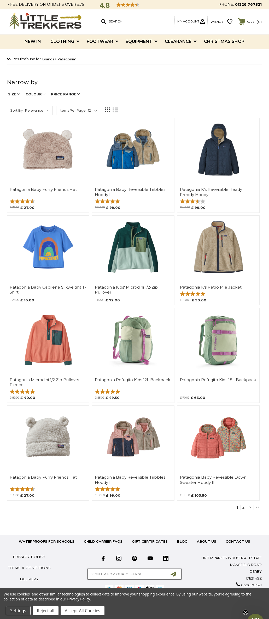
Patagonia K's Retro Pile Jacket (211, 287)
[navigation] (134, 85)
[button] (255, 605)
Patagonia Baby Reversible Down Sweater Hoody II (213, 480)
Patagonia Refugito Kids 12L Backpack (132, 379)
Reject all (45, 611)
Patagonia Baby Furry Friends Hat (43, 189)
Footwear (102, 41)
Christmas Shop (224, 41)
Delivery (29, 579)
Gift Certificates (150, 541)
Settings (18, 611)
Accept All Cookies (82, 611)
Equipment (141, 41)
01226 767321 (248, 4)
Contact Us (238, 541)
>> (257, 507)
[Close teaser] (245, 612)
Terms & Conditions (29, 568)
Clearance (181, 41)
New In (33, 41)
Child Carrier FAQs (103, 541)
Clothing (64, 41)
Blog (182, 541)
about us (206, 541)
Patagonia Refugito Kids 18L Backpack (218, 379)
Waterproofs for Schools (46, 541)
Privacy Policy (29, 557)
